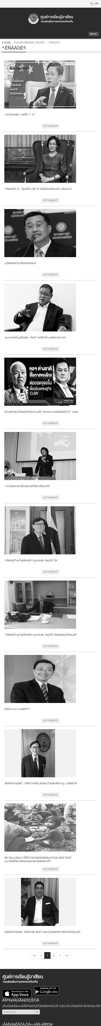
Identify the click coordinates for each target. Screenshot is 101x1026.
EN (97, 4)
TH (92, 4)
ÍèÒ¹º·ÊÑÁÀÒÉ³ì (50, 126)
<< (34, 955)
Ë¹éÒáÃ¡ (6, 42)
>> (66, 955)
